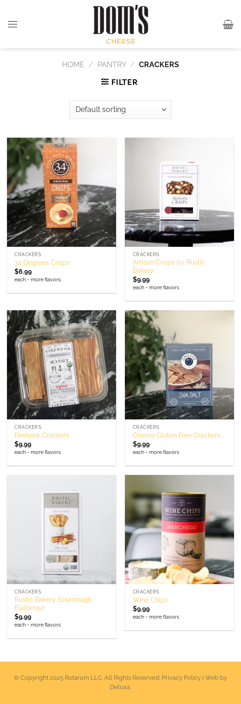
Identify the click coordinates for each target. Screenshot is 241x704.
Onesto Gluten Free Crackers (176, 435)
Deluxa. (120, 686)
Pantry (111, 64)
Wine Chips (150, 600)
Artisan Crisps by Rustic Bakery (169, 266)
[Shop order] (120, 109)
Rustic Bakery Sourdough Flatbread (52, 604)
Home (73, 64)
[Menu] (13, 24)
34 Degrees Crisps (42, 262)
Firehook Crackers (41, 435)
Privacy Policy (181, 677)
